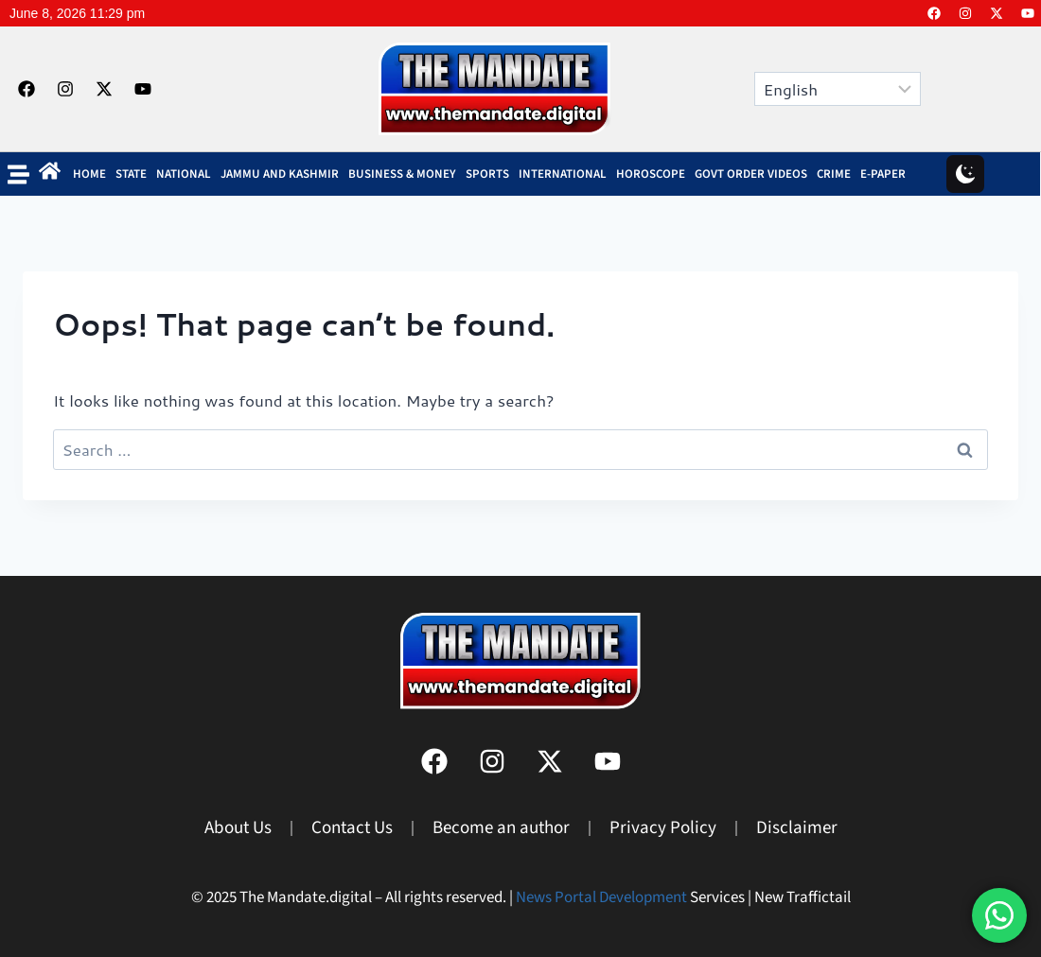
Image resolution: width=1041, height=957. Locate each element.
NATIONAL (183, 174)
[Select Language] (837, 89)
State (131, 174)
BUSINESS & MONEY (402, 174)
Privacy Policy (662, 828)
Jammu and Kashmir (280, 174)
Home (89, 174)
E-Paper (883, 174)
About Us (238, 828)
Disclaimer (797, 828)
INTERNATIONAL (563, 174)
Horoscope (650, 174)
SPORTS (487, 174)
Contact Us (352, 828)
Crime (834, 174)
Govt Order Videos (751, 174)
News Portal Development (601, 897)
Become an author (501, 828)
